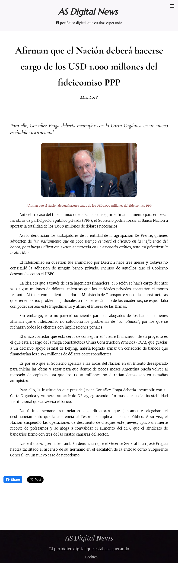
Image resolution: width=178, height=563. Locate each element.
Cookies (91, 557)
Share (13, 479)
